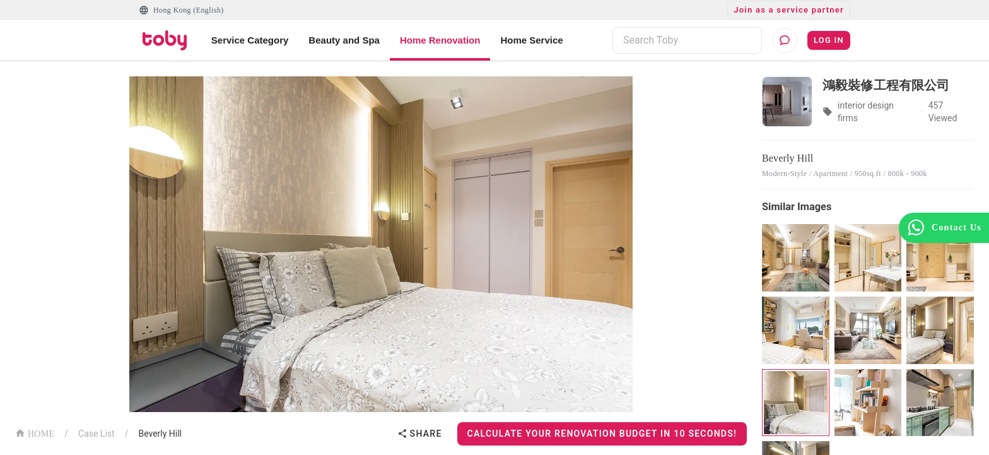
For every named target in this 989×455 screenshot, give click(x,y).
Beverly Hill (160, 433)
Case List (96, 433)
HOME (34, 433)
